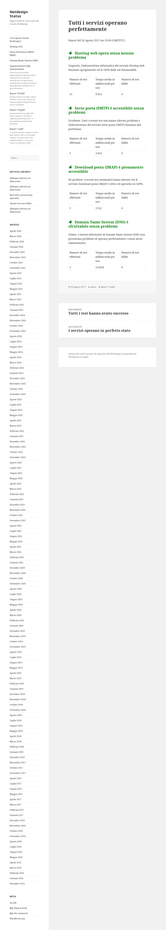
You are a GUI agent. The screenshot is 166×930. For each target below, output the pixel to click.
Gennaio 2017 (16, 815)
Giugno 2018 (16, 725)
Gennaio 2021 (16, 562)
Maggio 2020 (16, 604)
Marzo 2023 (15, 425)
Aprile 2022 (15, 483)
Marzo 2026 (15, 236)
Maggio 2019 (16, 667)
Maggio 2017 (16, 794)
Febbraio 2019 (17, 683)
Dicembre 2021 (17, 504)
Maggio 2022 (16, 478)
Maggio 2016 (16, 857)
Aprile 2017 (15, 799)
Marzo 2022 (15, 488)
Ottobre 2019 (16, 641)
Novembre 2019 (18, 636)
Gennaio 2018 (16, 752)
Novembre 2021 (18, 509)
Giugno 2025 (16, 283)
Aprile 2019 (15, 673)
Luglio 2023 (15, 404)
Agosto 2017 (16, 778)
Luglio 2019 (15, 657)
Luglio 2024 (15, 341)
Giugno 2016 (16, 852)
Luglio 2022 (15, 467)
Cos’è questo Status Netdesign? (19, 40)
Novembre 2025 (18, 257)
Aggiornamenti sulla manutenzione (24, 77)
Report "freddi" (108, 286)
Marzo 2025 (15, 299)
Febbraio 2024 (17, 367)
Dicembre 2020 (17, 567)
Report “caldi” (24, 135)
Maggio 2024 (16, 352)
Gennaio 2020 (16, 625)
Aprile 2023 (15, 420)
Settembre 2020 (18, 583)
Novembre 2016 (18, 825)
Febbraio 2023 (17, 431)
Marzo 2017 (15, 804)
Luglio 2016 (15, 846)
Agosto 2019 (16, 652)
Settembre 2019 (18, 646)
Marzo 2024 (15, 362)
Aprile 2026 (15, 231)
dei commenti (19, 913)
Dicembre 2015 (17, 883)
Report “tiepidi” (24, 116)
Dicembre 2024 (17, 315)
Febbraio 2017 (17, 809)
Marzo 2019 (15, 678)
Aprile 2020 (15, 609)
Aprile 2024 (15, 357)
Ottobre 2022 (16, 452)
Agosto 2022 (16, 462)
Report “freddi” (24, 99)
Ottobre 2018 (16, 704)
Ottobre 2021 (16, 515)
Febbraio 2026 (17, 241)
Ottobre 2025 (16, 262)
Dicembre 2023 (17, 378)
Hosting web (16, 46)
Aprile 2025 (15, 294)
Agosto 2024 (16, 336)
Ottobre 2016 (16, 830)
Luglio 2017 (15, 783)
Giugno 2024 (16, 346)
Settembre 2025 (18, 267)
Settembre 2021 (18, 520)
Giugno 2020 (16, 599)
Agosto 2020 (16, 588)
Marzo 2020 (15, 615)
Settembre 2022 (18, 457)
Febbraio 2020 (17, 620)
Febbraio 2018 (17, 746)
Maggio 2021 (16, 541)
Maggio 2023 (16, 415)
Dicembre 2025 (17, 252)
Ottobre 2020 (16, 578)
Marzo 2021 (15, 552)
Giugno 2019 (16, 662)
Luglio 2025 (15, 278)
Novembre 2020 (18, 573)
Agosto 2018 (16, 715)
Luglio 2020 (15, 594)
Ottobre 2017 (16, 767)
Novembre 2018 (18, 699)
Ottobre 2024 (16, 325)
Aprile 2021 (15, 546)
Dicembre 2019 (17, 631)
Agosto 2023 (16, 399)
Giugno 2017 (16, 788)
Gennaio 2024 (16, 373)
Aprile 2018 (15, 736)
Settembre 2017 (18, 773)
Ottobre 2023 (16, 388)
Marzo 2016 (15, 867)
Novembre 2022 (18, 446)
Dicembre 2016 (17, 820)
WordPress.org (17, 918)
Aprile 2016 (15, 862)
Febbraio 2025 (17, 304)
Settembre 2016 (18, 836)
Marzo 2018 (15, 741)
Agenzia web (103, 353)
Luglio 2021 (15, 531)
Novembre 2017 (18, 762)
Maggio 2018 (16, 731)
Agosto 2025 (16, 273)
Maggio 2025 (16, 288)
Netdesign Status (19, 13)
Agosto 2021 (16, 525)
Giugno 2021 (16, 536)
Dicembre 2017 (17, 757)
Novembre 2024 (18, 320)
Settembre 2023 (18, 394)
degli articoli (18, 908)
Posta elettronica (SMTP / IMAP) (22, 54)
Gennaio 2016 (16, 878)
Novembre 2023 (18, 383)
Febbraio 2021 (17, 557)
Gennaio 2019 (16, 688)
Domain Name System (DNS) (24, 60)
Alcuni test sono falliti (20, 203)
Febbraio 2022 (17, 494)
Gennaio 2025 (16, 310)
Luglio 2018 (15, 720)
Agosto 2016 (16, 841)
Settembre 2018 (18, 709)
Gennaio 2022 (16, 499)
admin (93, 286)
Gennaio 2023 (16, 436)
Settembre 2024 (18, 331)
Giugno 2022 (16, 473)
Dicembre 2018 (17, 694)
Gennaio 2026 (16, 246)
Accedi (13, 902)
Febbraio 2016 (17, 873)
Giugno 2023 (16, 409)
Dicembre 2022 (17, 441)
